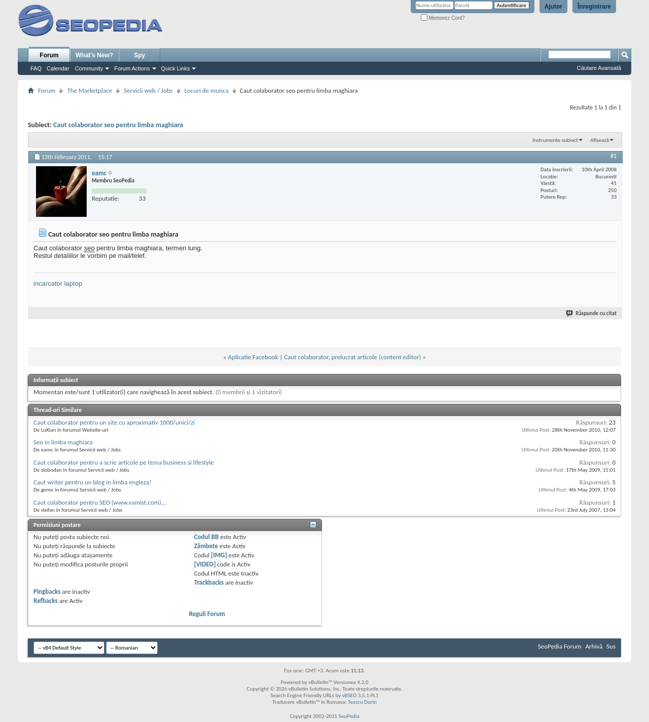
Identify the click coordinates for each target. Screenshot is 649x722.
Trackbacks (209, 582)
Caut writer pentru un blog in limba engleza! (92, 482)
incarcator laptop (57, 283)
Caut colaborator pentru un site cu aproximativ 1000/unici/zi (114, 422)
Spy (139, 55)
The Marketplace (89, 90)
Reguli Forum (207, 614)
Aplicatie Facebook (253, 357)
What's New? (94, 55)
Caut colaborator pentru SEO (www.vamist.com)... (99, 502)
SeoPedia (349, 716)
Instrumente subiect (555, 140)
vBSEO (349, 695)
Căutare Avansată (599, 68)
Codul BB (206, 537)
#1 (613, 156)
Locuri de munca (207, 90)
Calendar (58, 68)
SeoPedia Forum (560, 646)
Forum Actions (132, 68)
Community (89, 68)
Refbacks (45, 600)
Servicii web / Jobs (148, 90)
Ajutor (553, 6)
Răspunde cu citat (592, 313)
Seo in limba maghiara (63, 442)
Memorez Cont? (443, 18)
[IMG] (219, 555)
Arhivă (593, 646)
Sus (611, 646)
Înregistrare (594, 6)
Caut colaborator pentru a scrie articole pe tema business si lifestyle (123, 462)
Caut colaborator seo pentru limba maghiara (118, 125)
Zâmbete (206, 546)
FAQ (36, 68)
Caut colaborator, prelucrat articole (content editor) (352, 357)
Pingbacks (46, 591)
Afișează (599, 140)
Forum (49, 55)
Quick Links (175, 68)
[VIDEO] (205, 564)
